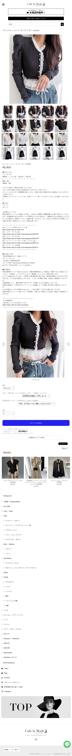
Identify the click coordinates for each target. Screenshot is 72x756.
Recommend (8, 653)
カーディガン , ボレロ (13, 539)
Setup (6, 572)
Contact (7, 678)
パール (6, 610)
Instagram (7, 691)
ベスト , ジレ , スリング (13, 535)
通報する (64, 448)
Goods (6, 577)
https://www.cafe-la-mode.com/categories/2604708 (20, 234)
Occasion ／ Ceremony (11, 638)
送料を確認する (22, 431)
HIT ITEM (7, 506)
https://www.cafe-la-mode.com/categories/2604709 (20, 238)
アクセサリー (10, 582)
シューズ (8, 591)
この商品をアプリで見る (35, 437)
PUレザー (7, 634)
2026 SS (6, 643)
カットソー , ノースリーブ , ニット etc (18, 525)
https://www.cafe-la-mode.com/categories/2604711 (20, 247)
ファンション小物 (11, 601)
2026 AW (7, 648)
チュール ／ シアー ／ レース (13, 615)
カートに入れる (36, 423)
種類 (3, 385)
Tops (5, 516)
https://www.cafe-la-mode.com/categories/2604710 (20, 243)
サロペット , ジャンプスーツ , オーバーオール (21, 568)
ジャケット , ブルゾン (13, 520)
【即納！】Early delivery (12, 502)
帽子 (7, 596)
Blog (5, 673)
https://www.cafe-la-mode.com (13, 230)
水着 (7, 605)
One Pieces (7, 558)
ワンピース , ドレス (12, 563)
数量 (3, 410)
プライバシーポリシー (12, 682)
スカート (8, 549)
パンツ (8, 554)
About (6, 668)
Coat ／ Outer (8, 511)
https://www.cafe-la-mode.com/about (15, 305)
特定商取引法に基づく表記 (13, 687)
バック (8, 586)
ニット (6, 620)
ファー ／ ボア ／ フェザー (13, 629)
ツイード (7, 624)
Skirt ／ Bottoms (9, 544)
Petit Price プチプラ (10, 657)
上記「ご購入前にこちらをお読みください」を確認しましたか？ (24, 393)
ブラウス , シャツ (11, 530)
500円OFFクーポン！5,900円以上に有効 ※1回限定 (20, 401)
